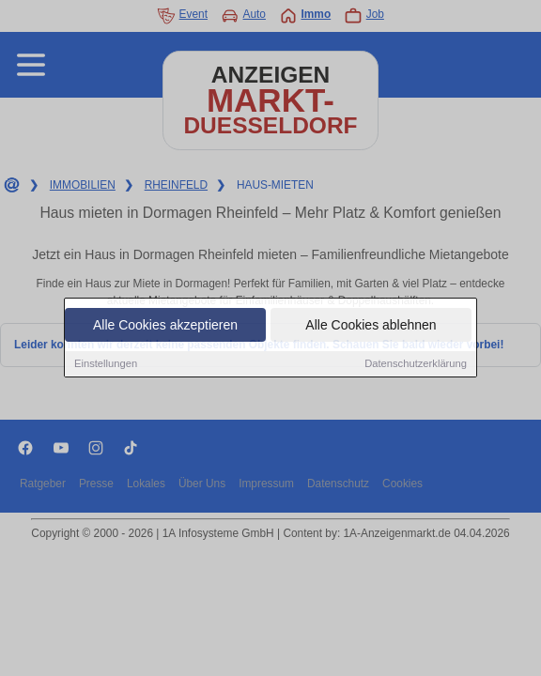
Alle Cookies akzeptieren (165, 325)
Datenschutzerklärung (415, 364)
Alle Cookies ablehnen (370, 325)
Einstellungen (105, 364)
